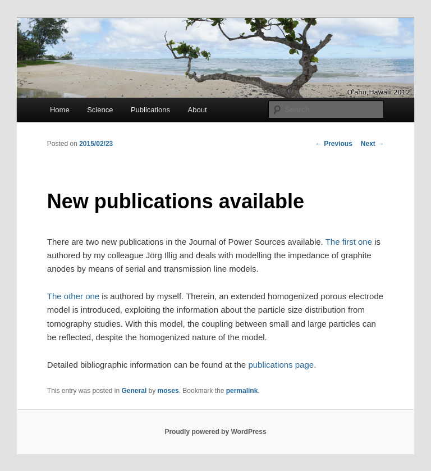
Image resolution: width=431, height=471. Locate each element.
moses (168, 391)
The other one (73, 296)
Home (60, 110)
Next (372, 144)
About (197, 110)
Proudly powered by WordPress (215, 432)
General (134, 391)
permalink (242, 391)
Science (100, 110)
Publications (150, 110)
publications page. (282, 364)
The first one (348, 241)
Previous (333, 144)
